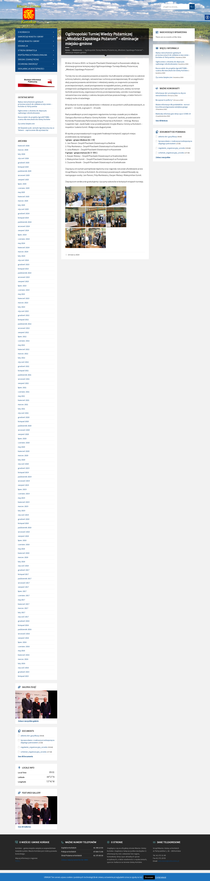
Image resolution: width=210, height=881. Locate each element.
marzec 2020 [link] (23, 455)
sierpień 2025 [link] (23, 179)
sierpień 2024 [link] (23, 230)
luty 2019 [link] (21, 510)
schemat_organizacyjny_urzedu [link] (33, 752)
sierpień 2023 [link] (23, 281)
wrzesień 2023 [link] (24, 277)
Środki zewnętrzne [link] (28, 59)
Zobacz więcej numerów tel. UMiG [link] (74, 860)
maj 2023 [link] (21, 294)
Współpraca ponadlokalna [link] (32, 55)
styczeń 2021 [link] (23, 413)
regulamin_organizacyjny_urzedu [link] (34, 747)
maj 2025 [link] (21, 192)
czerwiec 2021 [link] (23, 392)
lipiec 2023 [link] (22, 285)
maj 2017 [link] (21, 600)
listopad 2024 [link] (23, 218)
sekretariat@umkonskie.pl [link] (168, 861)
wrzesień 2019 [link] (24, 481)
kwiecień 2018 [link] (23, 553)
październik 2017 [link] (24, 578)
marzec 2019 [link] (23, 506)
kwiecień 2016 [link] (23, 655)
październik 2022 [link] (24, 324)
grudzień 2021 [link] (23, 366)
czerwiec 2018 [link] (23, 544)
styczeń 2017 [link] (23, 616)
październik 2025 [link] (24, 171)
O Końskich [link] (24, 32)
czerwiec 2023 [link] (23, 290)
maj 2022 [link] (21, 345)
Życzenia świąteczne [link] (26, 123)
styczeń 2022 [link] (23, 362)
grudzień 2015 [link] (23, 672)
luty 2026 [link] (21, 154)
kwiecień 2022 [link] (23, 349)
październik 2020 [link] (24, 425)
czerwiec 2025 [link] (23, 188)
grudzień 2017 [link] (23, 570)
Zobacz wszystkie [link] (163, 157)
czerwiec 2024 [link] (23, 239)
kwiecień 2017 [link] (23, 604)
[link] (28, 14)
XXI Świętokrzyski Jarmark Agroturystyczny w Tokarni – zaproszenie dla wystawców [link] (36, 129)
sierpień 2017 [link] (23, 587)
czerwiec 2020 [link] (23, 442)
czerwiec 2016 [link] (23, 646)
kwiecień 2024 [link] (23, 247)
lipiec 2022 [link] (22, 336)
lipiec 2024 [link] (22, 234)
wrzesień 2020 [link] (24, 430)
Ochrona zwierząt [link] (28, 64)
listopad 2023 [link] (23, 269)
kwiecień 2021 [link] (23, 400)
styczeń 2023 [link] (23, 311)
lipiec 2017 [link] (22, 591)
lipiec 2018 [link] (22, 540)
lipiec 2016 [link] (22, 642)
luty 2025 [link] (21, 205)
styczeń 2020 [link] (23, 464)
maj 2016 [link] (21, 650)
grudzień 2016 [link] (23, 621)
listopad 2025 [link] (23, 167)
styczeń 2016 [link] (23, 667)
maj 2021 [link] (21, 396)
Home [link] (67, 50)
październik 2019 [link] (24, 476)
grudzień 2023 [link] (23, 264)
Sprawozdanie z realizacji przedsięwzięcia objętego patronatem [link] (37, 741)
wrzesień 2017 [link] (24, 583)
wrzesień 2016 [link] (24, 633)
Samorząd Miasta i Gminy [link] (30, 36)
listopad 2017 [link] (23, 574)
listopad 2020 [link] (23, 421)
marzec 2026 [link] (23, 150)
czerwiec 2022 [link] (23, 341)
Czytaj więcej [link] (160, 877)
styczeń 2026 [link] (23, 158)
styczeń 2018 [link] (23, 566)
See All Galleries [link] (24, 827)
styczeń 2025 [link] (23, 209)
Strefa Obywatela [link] (27, 50)
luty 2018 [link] (21, 561)
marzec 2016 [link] (23, 659)
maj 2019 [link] (21, 498)
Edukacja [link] (23, 45)
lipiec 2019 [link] (22, 489)
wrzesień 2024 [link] (24, 226)
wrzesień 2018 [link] (24, 532)
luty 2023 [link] (21, 307)
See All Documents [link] (25, 756)
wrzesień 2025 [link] (24, 175)
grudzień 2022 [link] (23, 315)
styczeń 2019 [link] (23, 515)
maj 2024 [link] (21, 243)
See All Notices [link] (162, 120)
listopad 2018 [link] (23, 523)
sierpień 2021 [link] (23, 383)
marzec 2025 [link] (23, 201)
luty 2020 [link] (21, 460)
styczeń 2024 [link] (23, 260)
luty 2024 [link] (21, 256)
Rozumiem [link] (149, 877)
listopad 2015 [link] (23, 676)
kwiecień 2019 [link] (23, 502)
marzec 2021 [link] (23, 404)
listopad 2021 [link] (23, 370)
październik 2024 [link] (24, 222)
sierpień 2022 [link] (23, 332)
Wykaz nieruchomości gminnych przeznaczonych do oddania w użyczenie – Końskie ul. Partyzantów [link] (35, 104)
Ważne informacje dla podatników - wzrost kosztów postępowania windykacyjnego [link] (173, 105)
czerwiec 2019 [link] (23, 493)
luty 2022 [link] (21, 358)
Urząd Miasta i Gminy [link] (28, 41)
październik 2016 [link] (24, 629)
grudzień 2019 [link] (23, 468)
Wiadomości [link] (77, 50)
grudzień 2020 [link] (23, 417)
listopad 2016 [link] (23, 625)
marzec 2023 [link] (23, 302)
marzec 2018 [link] (23, 557)
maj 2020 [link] (21, 447)
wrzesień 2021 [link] (24, 379)
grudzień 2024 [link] (23, 213)
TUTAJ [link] (17, 861)
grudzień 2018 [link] (23, 519)
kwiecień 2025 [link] (23, 196)
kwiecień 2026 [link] (23, 145)
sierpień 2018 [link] (23, 536)
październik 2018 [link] (24, 527)
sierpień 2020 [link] (23, 434)
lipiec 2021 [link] (22, 387)
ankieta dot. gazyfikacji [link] (30, 735)
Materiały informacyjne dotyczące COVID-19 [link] (173, 114)
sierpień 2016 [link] (23, 638)
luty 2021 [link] (21, 409)
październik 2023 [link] (24, 273)
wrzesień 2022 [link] (24, 328)
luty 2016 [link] (21, 663)
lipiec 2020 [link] (22, 438)
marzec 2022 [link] (23, 353)
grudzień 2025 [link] (23, 162)
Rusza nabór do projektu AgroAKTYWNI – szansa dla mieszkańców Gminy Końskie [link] (34, 118)
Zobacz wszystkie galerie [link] (28, 721)
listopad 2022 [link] (23, 319)
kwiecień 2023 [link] (23, 298)
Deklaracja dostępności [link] (31, 68)
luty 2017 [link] (21, 612)
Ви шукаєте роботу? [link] (164, 100)
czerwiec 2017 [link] (23, 595)
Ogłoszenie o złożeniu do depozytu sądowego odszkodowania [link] (32, 111)
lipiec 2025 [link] (22, 184)
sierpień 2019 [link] (23, 485)
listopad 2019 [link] (23, 472)
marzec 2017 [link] (23, 608)
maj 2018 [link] (21, 549)
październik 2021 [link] (24, 375)
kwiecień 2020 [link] (23, 451)
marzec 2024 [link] (23, 251)
